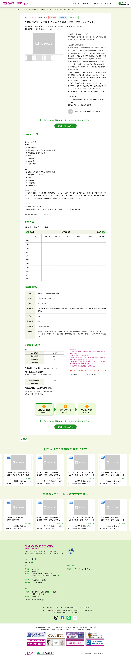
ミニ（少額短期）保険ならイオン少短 (84, 627)
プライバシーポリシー (87, 610)
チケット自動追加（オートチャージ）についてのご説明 (89, 371)
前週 (32, 232)
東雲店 (44, 580)
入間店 (34, 571)
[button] (12, 468)
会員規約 (76, 610)
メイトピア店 (86, 569)
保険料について (96, 374)
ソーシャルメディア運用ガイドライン (62, 612)
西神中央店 (35, 596)
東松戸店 (47, 573)
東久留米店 (24, 9)
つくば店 (35, 569)
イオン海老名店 (37, 582)
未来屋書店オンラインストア (44, 627)
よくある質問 (71, 607)
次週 (99, 232)
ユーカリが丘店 (37, 573)
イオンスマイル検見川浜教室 (41, 575)
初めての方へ (45, 607)
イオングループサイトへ (45, 610)
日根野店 (53, 592)
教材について (86, 374)
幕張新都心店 (36, 577)
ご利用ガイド (58, 607)
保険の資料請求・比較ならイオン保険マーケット (55, 629)
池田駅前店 (44, 592)
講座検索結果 (32, 9)
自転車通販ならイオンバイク (63, 627)
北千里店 (35, 592)
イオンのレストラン (77, 629)
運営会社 (77, 612)
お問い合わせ (83, 607)
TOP (17, 9)
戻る (25, 439)
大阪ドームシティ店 (38, 594)
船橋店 (55, 575)
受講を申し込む (65, 125)
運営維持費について (75, 374)
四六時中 (87, 629)
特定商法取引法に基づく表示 (63, 610)
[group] (18, 470)
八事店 (77, 569)
